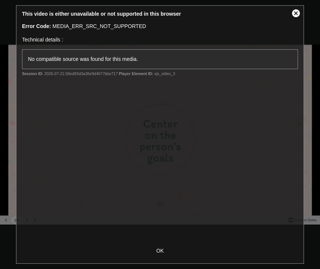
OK (160, 251)
